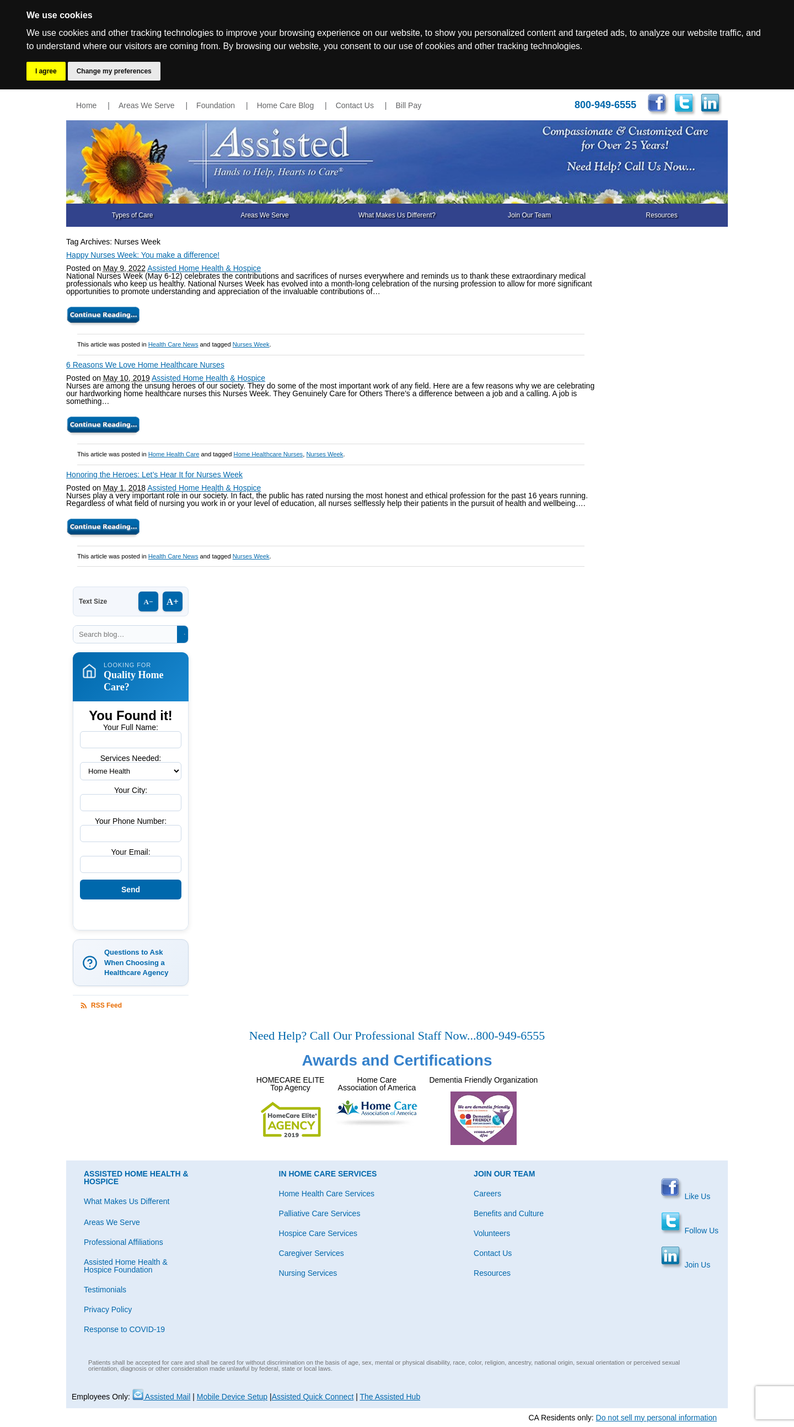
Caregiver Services (311, 1253)
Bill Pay (409, 105)
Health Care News (173, 344)
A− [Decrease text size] (148, 602)
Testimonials (105, 1289)
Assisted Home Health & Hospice (204, 268)
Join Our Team (529, 215)
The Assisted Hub (390, 1396)
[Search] (184, 634)
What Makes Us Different (126, 1201)
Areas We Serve (147, 105)
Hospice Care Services (318, 1233)
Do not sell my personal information (656, 1417)
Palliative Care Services (320, 1213)
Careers (487, 1193)
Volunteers (492, 1233)
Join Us (686, 1264)
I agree (46, 71)
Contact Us (355, 105)
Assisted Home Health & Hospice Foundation (126, 1266)
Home (86, 105)
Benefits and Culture (509, 1213)
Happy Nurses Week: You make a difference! (142, 255)
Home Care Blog (285, 105)
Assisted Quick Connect (313, 1396)
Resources (661, 215)
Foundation (215, 105)
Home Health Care (174, 454)
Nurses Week (251, 344)
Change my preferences (114, 71)
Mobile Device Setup (232, 1396)
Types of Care (132, 215)
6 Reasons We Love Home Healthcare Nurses (145, 364)
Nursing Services (308, 1273)
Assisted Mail (161, 1396)
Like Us (686, 1196)
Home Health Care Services (327, 1193)
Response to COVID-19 (124, 1329)
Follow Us (689, 1230)
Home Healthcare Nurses (268, 454)
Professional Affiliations (123, 1242)
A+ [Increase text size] (173, 602)
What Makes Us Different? (397, 215)
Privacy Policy (108, 1309)
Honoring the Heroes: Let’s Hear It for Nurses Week (154, 474)
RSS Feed (100, 1005)
